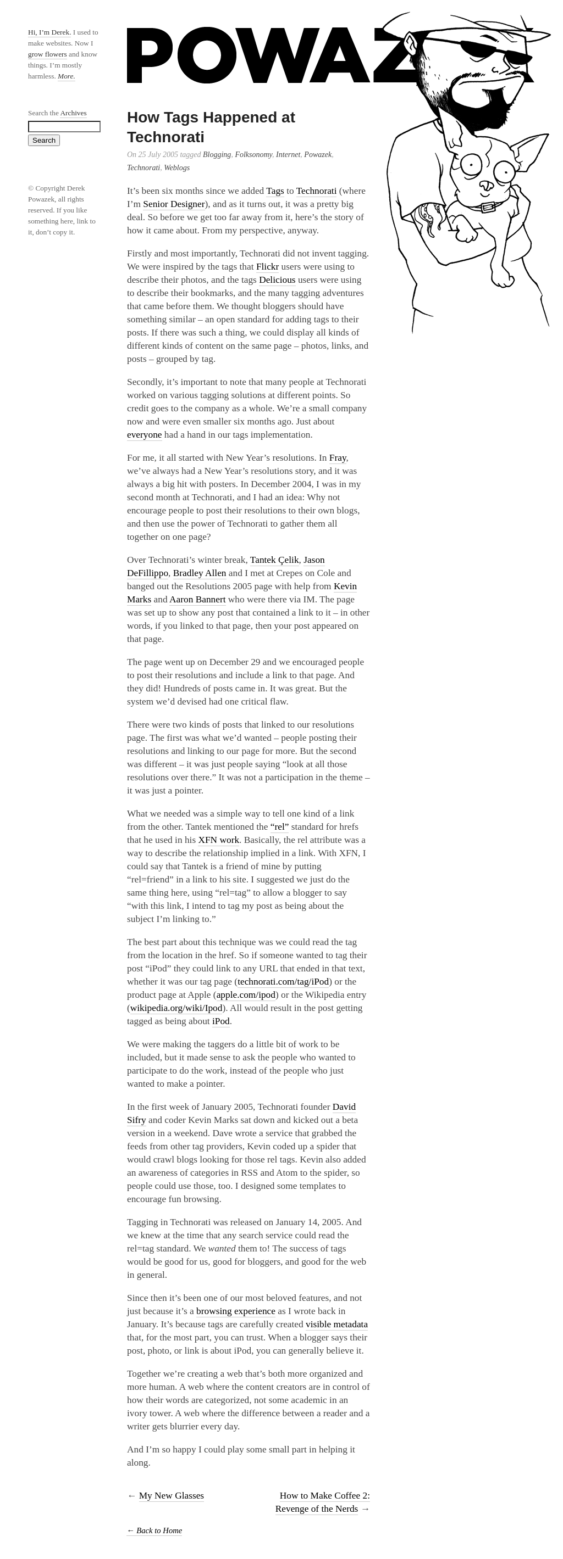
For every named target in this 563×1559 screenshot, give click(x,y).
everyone (144, 434)
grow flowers (47, 54)
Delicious (277, 280)
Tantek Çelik (274, 560)
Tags (275, 191)
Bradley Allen (200, 573)
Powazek (318, 154)
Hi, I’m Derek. (49, 32)
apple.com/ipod (246, 995)
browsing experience (235, 1311)
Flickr (267, 266)
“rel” (280, 827)
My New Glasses (171, 1495)
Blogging (217, 154)
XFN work (218, 840)
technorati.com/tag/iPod (283, 981)
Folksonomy (253, 154)
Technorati (143, 168)
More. (66, 76)
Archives (73, 113)
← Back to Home (154, 1530)
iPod (221, 1021)
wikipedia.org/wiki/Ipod (176, 1008)
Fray (337, 457)
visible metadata (337, 1324)
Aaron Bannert (197, 599)
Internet (288, 154)
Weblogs (177, 168)
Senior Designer (174, 204)
